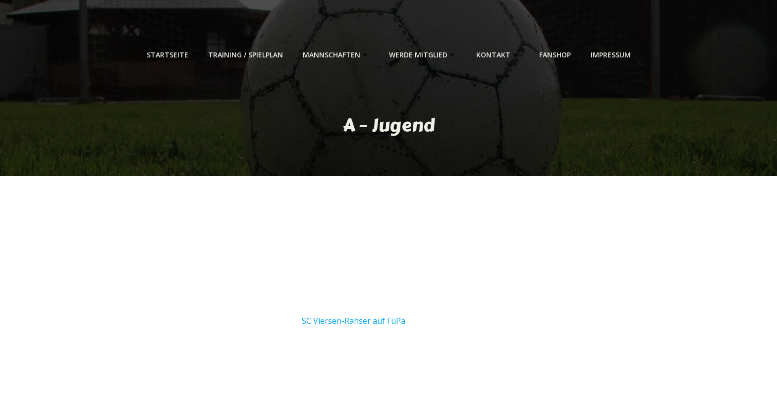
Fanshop (555, 54)
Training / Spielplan (245, 54)
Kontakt (497, 54)
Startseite (167, 54)
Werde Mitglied (422, 54)
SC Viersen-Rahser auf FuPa (353, 320)
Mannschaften (336, 54)
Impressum (611, 54)
